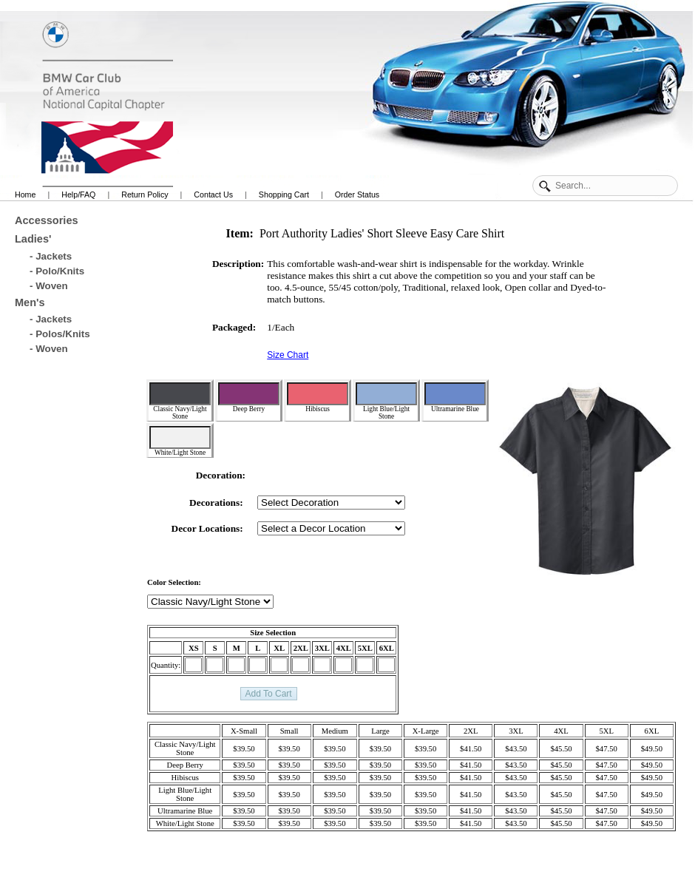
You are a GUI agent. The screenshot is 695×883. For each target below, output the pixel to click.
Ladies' (33, 239)
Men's (30, 302)
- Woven (49, 285)
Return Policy (144, 194)
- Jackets (51, 256)
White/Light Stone (180, 441)
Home (25, 194)
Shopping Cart (284, 194)
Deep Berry (248, 397)
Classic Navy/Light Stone (180, 401)
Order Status (357, 194)
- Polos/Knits (60, 333)
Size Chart (287, 355)
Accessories (46, 220)
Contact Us (213, 194)
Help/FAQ (78, 194)
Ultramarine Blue (455, 397)
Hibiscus (317, 397)
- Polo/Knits (57, 271)
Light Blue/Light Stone (386, 401)
